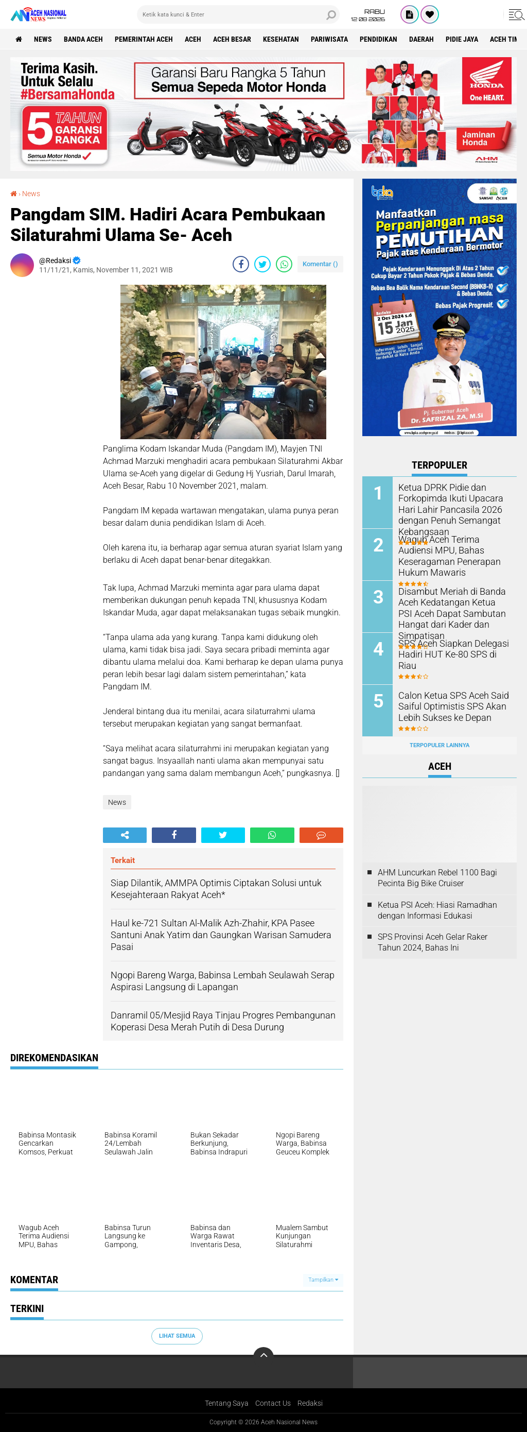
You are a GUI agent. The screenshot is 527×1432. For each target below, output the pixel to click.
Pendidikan (378, 39)
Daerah (421, 39)
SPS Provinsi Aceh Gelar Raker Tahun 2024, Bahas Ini (432, 942)
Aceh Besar (232, 39)
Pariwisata (329, 39)
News (43, 39)
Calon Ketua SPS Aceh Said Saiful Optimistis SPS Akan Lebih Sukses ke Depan (447, 705)
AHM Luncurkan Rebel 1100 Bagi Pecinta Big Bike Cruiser (437, 878)
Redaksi (310, 1403)
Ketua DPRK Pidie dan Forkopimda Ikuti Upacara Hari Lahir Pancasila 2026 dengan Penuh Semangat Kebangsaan (445, 508)
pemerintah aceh (144, 39)
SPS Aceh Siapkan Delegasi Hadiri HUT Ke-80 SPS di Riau (451, 648)
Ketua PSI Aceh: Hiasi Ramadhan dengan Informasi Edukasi (437, 910)
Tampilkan (323, 1279)
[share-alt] (125, 835)
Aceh (193, 39)
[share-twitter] (262, 264)
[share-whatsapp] (284, 264)
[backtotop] (263, 1357)
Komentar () (320, 264)
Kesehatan (281, 39)
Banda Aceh (83, 39)
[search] (238, 14)
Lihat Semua (177, 1336)
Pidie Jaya (462, 39)
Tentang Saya (227, 1403)
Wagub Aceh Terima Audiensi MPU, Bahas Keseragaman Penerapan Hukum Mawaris (451, 549)
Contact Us (273, 1403)
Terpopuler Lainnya (439, 745)
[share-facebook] (241, 264)
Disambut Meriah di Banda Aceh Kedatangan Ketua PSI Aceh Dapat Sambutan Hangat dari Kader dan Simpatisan (453, 607)
